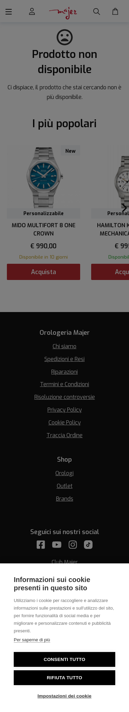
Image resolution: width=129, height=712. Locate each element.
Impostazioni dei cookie (64, 696)
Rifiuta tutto (64, 677)
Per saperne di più (32, 639)
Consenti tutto (64, 659)
